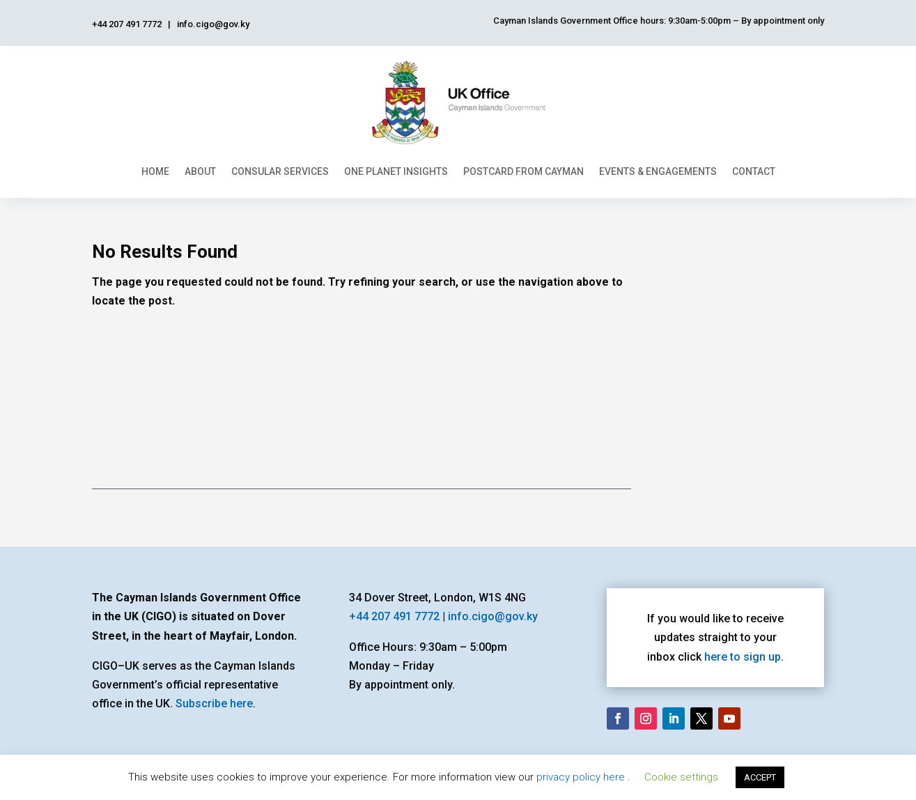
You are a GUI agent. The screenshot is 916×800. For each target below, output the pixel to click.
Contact (753, 171)
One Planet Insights (396, 171)
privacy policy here (582, 777)
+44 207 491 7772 (394, 616)
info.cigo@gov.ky (493, 616)
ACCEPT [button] (760, 777)
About (200, 171)
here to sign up (742, 656)
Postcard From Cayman (523, 171)
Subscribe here (214, 703)
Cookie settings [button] (681, 777)
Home (155, 171)
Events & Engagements (658, 171)
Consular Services (280, 171)
